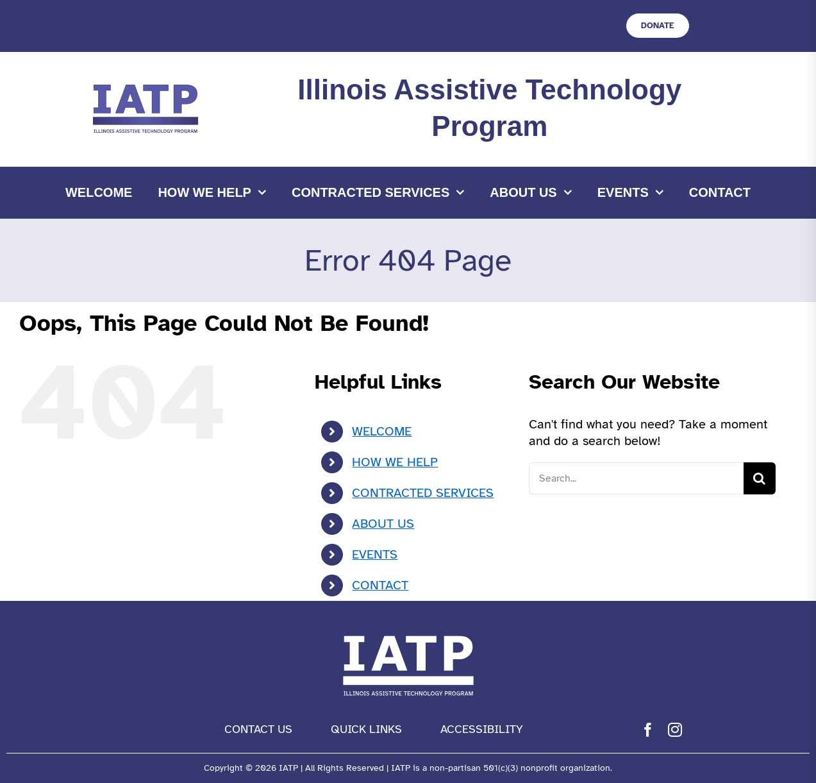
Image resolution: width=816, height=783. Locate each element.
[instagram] (675, 730)
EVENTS (374, 554)
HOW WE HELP (395, 462)
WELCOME (382, 431)
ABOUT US (383, 524)
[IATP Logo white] (408, 633)
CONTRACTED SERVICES (423, 493)
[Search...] (636, 478)
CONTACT (380, 585)
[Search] (760, 478)
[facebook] (648, 730)
